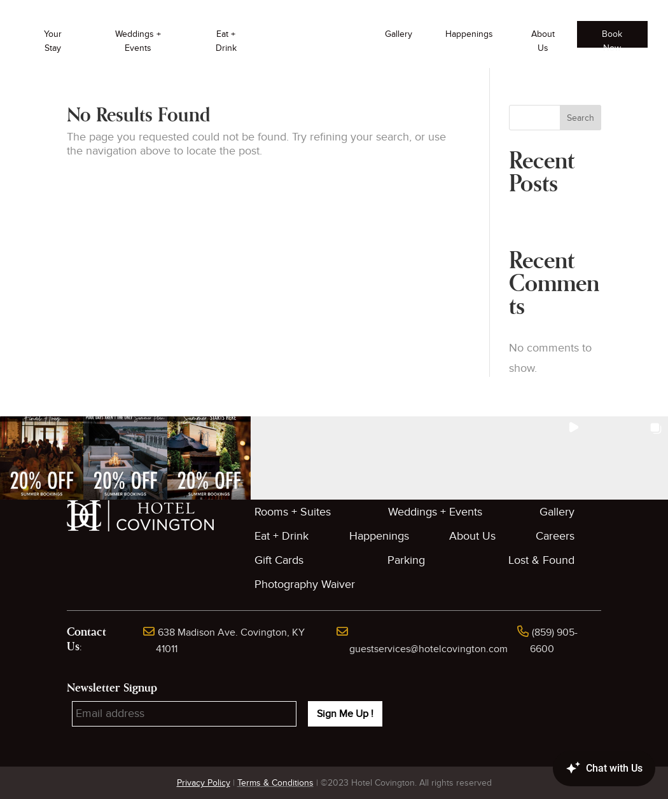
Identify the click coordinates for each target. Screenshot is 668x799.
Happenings (469, 34)
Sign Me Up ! (345, 713)
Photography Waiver (304, 584)
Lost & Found (541, 560)
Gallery (398, 34)
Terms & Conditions (275, 782)
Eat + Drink (226, 41)
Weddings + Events (138, 41)
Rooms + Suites (292, 512)
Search (580, 118)
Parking (406, 560)
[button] (41, 458)
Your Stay (53, 41)
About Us (543, 41)
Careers (555, 536)
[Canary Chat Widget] (585, 768)
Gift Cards (278, 560)
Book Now (612, 38)
